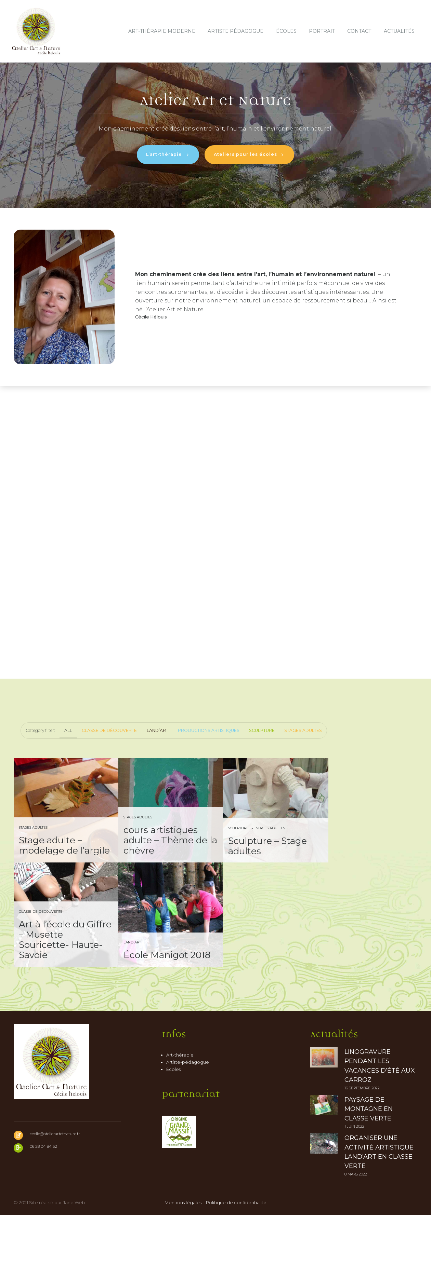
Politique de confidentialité (236, 1266)
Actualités (399, 31)
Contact (359, 31)
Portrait (322, 31)
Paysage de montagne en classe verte (368, 1172)
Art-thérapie (180, 1118)
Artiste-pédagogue (187, 1126)
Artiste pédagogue (235, 31)
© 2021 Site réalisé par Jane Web (49, 1266)
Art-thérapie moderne (161, 31)
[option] (215, 135)
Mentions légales (183, 1266)
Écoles (286, 31)
